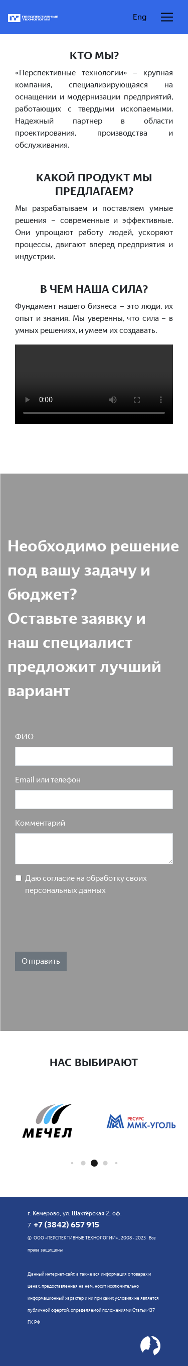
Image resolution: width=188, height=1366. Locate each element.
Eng (139, 17)
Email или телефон (48, 779)
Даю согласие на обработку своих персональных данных (86, 884)
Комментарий (40, 823)
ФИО (24, 736)
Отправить (41, 961)
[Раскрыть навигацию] (167, 17)
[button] (72, 1163)
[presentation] (91, 924)
